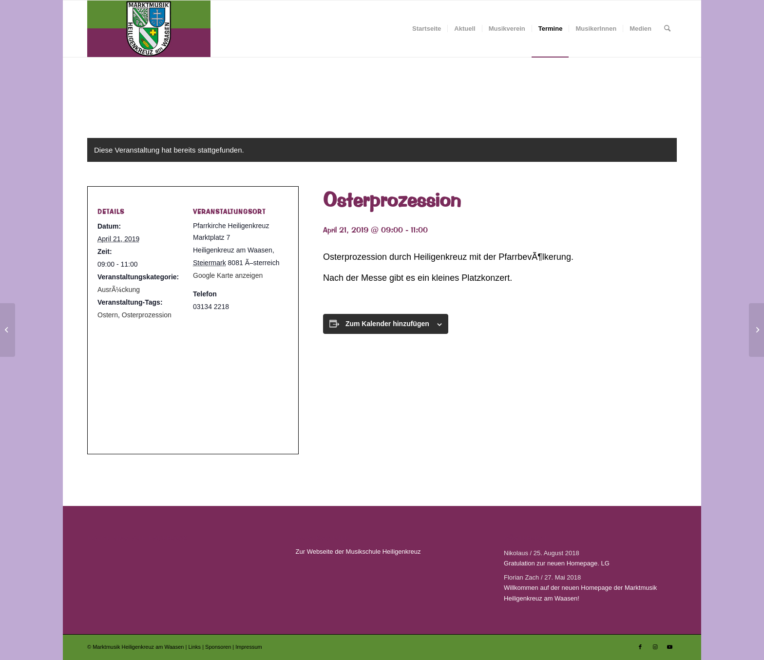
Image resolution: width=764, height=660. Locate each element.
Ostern (107, 315)
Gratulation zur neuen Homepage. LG (557, 563)
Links (195, 647)
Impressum (248, 647)
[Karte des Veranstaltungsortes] (189, 381)
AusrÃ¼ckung (118, 289)
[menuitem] (426, 28)
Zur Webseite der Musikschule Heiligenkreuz (358, 551)
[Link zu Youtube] (669, 647)
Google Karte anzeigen (228, 275)
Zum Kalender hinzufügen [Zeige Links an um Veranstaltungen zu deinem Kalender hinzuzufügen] (387, 324)
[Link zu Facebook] (640, 647)
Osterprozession (147, 315)
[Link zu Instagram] (655, 647)
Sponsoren (218, 647)
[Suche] (667, 28)
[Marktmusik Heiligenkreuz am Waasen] (148, 28)
